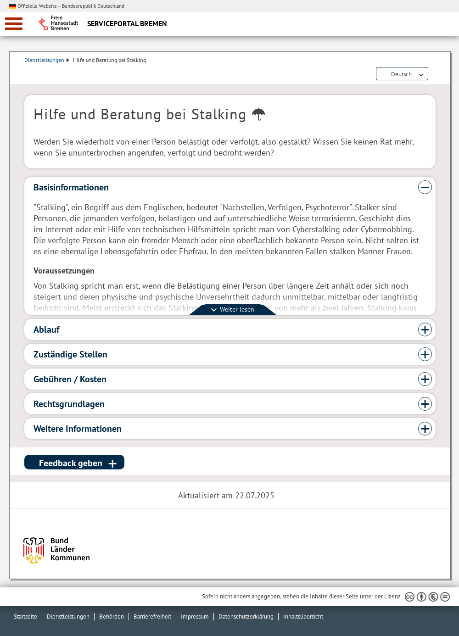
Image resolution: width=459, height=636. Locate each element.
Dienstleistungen (46, 59)
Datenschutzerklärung (246, 616)
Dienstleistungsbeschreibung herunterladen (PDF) (434, 74)
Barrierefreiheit (152, 616)
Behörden (111, 616)
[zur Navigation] (14, 23)
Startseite (25, 616)
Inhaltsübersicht (303, 616)
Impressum (195, 616)
